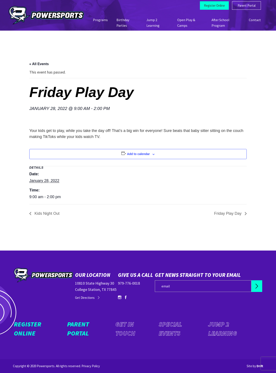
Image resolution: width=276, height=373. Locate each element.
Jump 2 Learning (222, 328)
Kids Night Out (46, 213)
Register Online (214, 5)
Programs (100, 20)
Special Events (170, 328)
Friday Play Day (228, 213)
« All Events (39, 64)
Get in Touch (125, 328)
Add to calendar (138, 154)
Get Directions (85, 298)
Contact (255, 20)
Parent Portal (247, 5)
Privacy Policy (91, 366)
